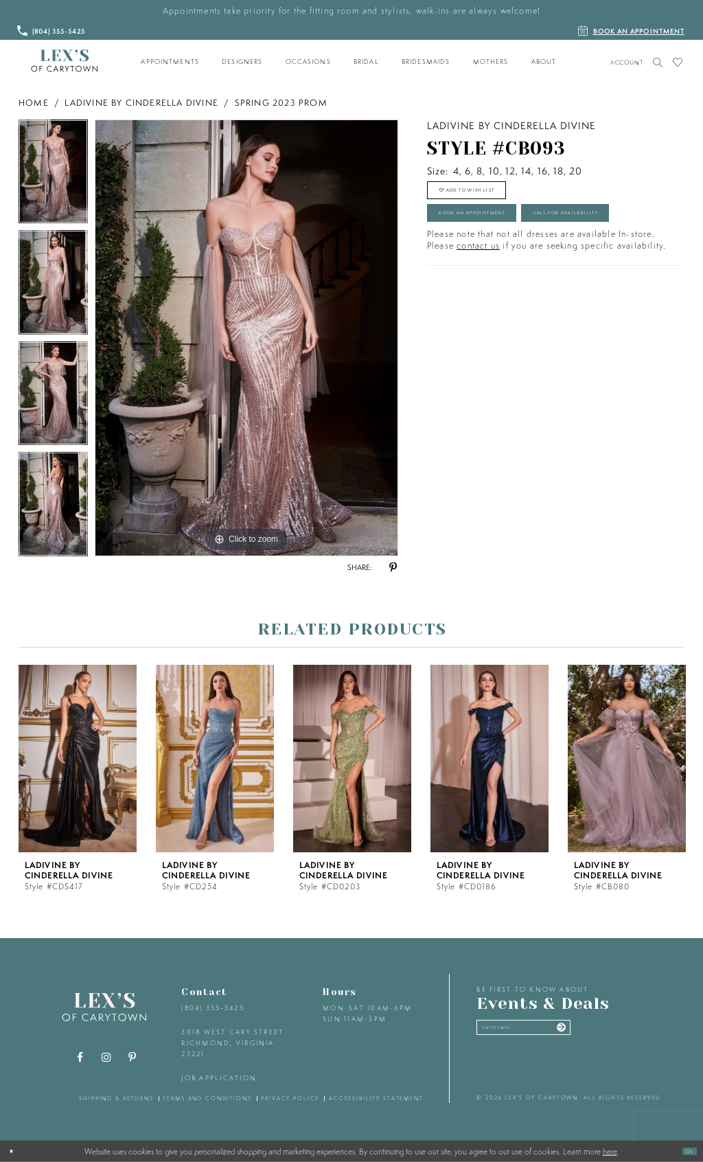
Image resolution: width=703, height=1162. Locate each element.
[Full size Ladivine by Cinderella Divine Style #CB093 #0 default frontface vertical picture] (246, 338)
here (610, 1151)
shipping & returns (116, 1098)
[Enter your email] (559, 1033)
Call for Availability (505, 274)
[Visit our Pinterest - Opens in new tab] (132, 1057)
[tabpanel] (53, 175)
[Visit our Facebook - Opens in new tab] (80, 1057)
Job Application (219, 1077)
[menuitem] (170, 61)
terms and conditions (207, 1098)
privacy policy (290, 1098)
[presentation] (78, 758)
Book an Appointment (508, 236)
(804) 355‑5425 (212, 1007)
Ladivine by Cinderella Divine (141, 103)
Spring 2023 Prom (281, 103)
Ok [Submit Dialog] (684, 1151)
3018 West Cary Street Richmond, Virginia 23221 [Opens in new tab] (232, 1042)
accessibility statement (376, 1098)
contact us (478, 314)
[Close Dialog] (15, 1151)
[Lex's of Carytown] (64, 61)
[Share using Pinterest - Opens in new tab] (392, 567)
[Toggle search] (658, 62)
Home (34, 103)
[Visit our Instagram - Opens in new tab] (106, 1057)
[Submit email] (627, 1033)
